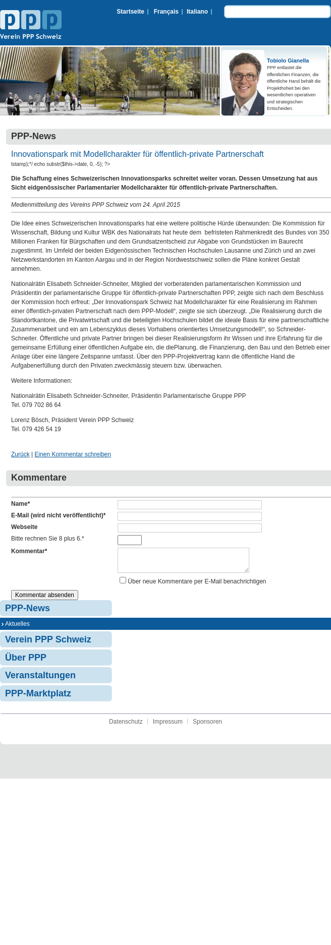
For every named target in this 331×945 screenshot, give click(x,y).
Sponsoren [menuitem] (207, 725)
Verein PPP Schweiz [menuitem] (48, 643)
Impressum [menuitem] (168, 725)
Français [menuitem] (166, 11)
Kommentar (29, 551)
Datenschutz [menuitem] (126, 725)
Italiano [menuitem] (197, 11)
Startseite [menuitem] (130, 11)
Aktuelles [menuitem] (17, 627)
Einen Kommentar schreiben (72, 454)
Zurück (20, 454)
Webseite (24, 526)
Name (20, 503)
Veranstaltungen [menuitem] (40, 679)
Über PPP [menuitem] (25, 662)
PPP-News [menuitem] (27, 612)
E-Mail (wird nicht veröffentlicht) (58, 515)
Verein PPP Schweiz (31, 25)
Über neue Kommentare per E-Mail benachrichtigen (197, 585)
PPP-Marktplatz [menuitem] (38, 697)
